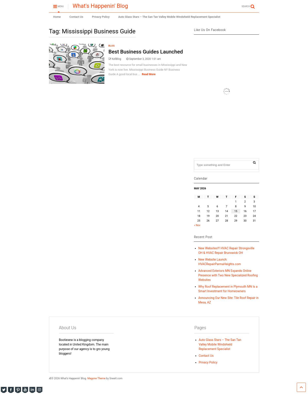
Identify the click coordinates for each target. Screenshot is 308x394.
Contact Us (76, 16)
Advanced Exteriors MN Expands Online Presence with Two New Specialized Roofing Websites (228, 275)
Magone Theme (96, 378)
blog (112, 46)
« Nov (197, 225)
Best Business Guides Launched (146, 52)
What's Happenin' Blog (100, 6)
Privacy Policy (101, 16)
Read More (149, 74)
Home (57, 16)
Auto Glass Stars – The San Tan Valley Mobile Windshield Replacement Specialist (169, 16)
